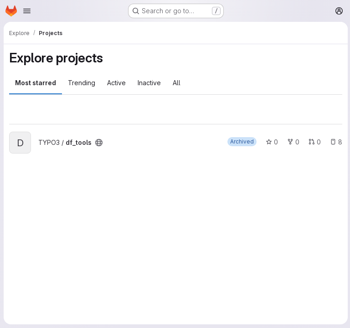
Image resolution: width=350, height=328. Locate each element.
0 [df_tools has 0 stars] (270, 142)
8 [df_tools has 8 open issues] (335, 142)
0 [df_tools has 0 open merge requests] (313, 142)
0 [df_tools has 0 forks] (292, 142)
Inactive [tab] (149, 83)
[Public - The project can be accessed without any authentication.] (99, 142)
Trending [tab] (81, 83)
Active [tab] (116, 83)
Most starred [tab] (35, 83)
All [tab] (176, 83)
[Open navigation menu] (27, 11)
